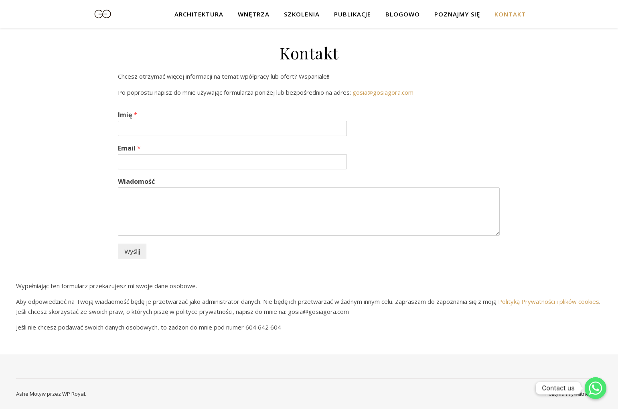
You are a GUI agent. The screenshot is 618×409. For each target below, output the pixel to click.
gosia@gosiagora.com (383, 92)
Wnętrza (253, 14)
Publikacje (352, 14)
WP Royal (73, 393)
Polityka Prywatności (570, 393)
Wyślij (132, 251)
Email (129, 148)
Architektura (198, 14)
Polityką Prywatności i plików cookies (548, 301)
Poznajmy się (457, 14)
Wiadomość (136, 181)
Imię (127, 115)
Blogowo (402, 14)
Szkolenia (302, 14)
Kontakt (510, 14)
